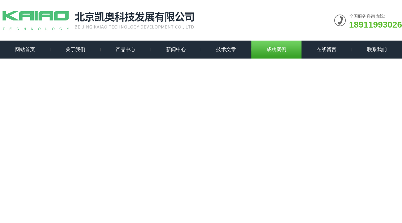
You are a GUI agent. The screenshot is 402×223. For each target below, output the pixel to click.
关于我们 (75, 49)
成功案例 (276, 49)
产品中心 (125, 49)
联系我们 (377, 49)
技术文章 (226, 49)
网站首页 (25, 49)
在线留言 (326, 49)
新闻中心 (176, 49)
